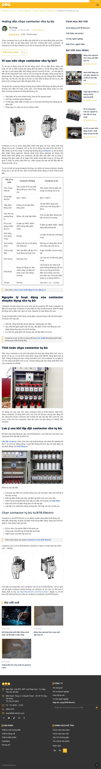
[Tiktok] (14, 718)
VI (65, 750)
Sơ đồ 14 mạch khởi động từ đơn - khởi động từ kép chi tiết (90, 131)
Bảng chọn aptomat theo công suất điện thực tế (90, 57)
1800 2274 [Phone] (10, 709)
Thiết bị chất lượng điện (11, 730)
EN (55, 750)
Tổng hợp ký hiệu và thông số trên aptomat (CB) (90, 94)
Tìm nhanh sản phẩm (61, 741)
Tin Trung (13, 28)
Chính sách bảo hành (61, 730)
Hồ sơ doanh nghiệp (61, 692)
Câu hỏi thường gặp (61, 737)
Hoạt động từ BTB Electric (78, 28)
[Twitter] (24, 718)
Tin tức (14, 11)
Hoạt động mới (58, 695)
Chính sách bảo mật (61, 734)
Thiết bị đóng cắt (8, 734)
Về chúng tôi (58, 688)
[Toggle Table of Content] (22, 52)
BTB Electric (5, 11)
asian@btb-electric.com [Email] (15, 713)
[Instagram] (19, 718)
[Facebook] (4, 718)
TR (60, 750)
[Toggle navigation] (97, 5)
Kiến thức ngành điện (24, 11)
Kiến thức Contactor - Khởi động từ (44, 11)
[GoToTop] (97, 765)
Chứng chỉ (6, 745)
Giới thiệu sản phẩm (75, 33)
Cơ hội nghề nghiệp (74, 39)
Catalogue (6, 741)
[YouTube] (9, 718)
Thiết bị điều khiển (9, 737)
